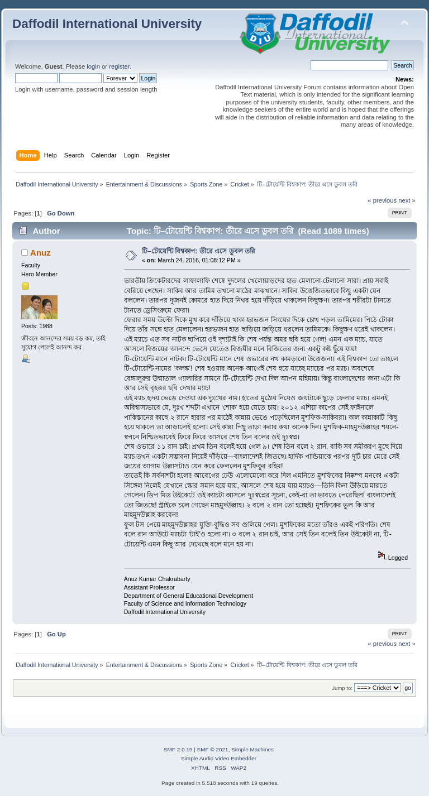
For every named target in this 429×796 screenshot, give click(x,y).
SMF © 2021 (212, 749)
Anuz (40, 252)
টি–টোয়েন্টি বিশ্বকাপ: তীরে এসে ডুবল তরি (198, 251)
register (119, 66)
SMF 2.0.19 (178, 749)
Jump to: (342, 688)
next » (407, 200)
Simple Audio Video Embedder (218, 758)
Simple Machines (252, 749)
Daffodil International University (107, 24)
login (93, 66)
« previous (382, 200)
